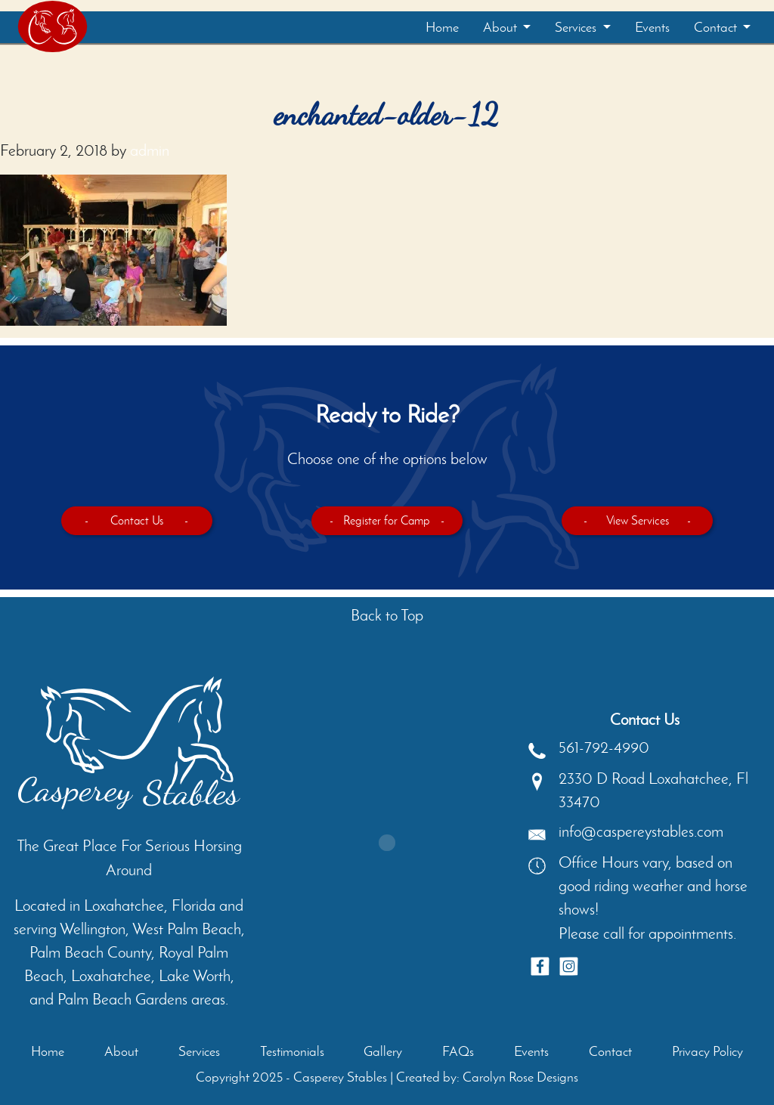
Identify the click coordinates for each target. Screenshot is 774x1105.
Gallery (383, 1051)
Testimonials (292, 1051)
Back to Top (387, 614)
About (501, 27)
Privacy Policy (707, 1051)
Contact (717, 27)
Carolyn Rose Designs (520, 1077)
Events (652, 27)
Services (577, 27)
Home (442, 27)
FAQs (458, 1051)
